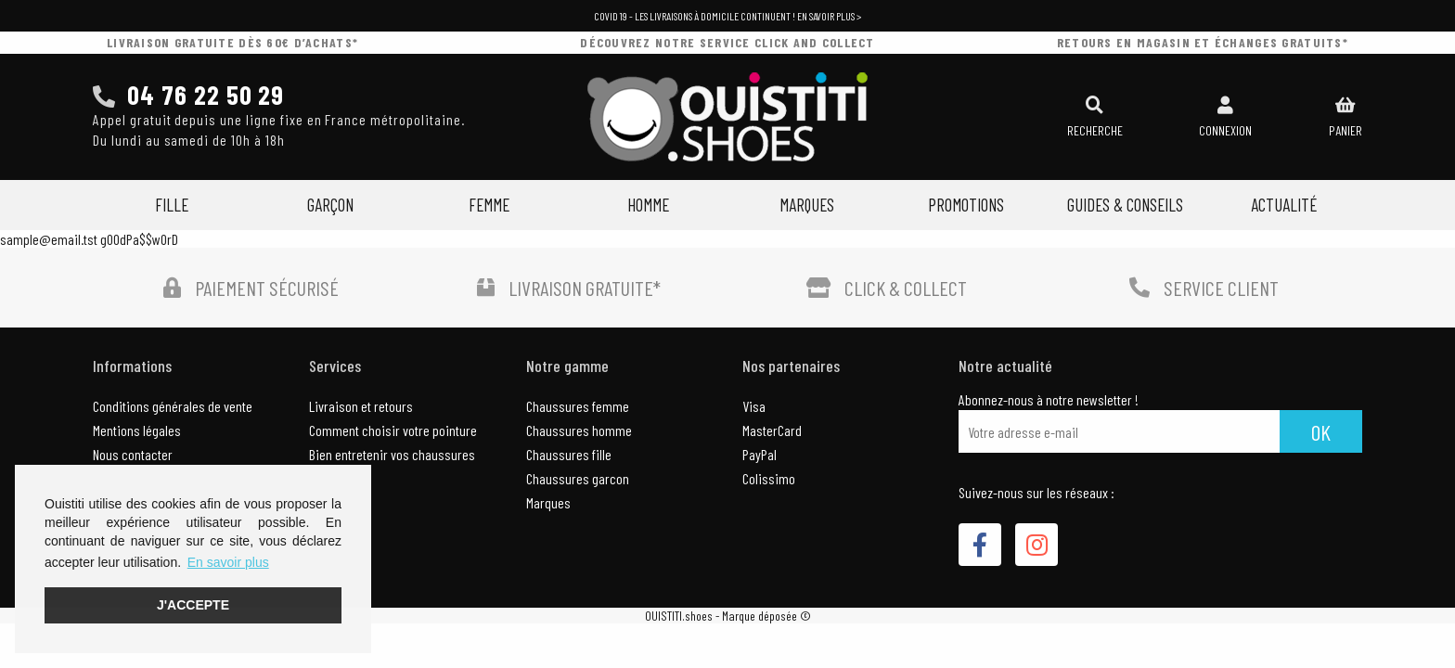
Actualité (1284, 204)
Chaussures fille (569, 454)
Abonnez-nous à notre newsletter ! (1049, 399)
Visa (754, 406)
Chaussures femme (577, 406)
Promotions (966, 204)
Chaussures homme (579, 430)
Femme (489, 204)
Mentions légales (137, 430)
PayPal (759, 454)
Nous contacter (133, 454)
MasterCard (772, 430)
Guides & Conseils (1125, 204)
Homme (648, 204)
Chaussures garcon (577, 478)
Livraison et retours (361, 406)
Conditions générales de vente (172, 406)
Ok (1321, 431)
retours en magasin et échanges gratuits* (1202, 42)
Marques (806, 204)
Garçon (330, 204)
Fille (171, 204)
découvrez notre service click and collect (727, 42)
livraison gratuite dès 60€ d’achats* (232, 42)
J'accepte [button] (193, 604)
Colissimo (768, 478)
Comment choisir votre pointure (393, 430)
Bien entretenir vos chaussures (392, 454)
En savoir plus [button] (228, 562)
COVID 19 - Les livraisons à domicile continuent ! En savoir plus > (727, 15)
